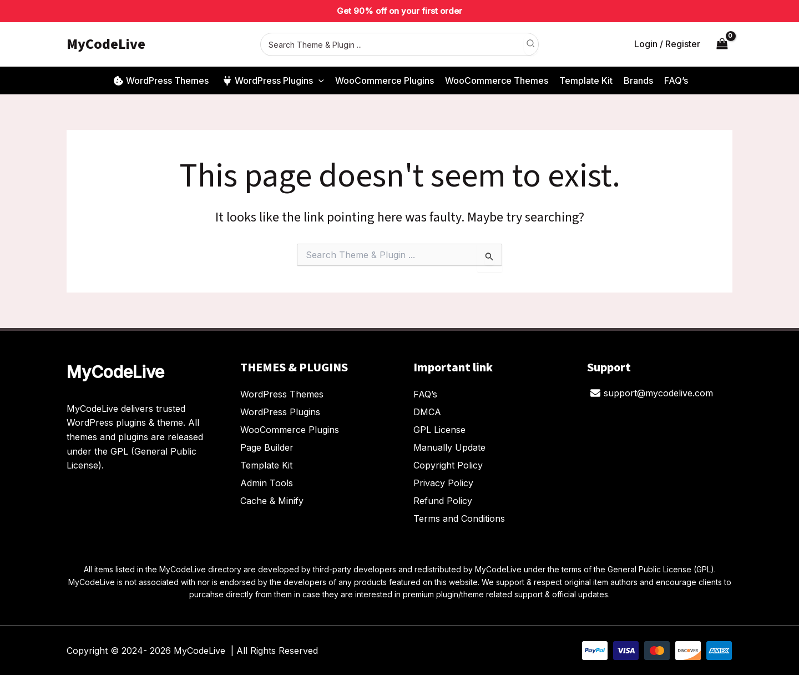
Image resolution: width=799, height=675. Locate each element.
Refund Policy (442, 500)
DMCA (427, 411)
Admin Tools (266, 482)
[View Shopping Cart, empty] (721, 44)
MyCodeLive (106, 44)
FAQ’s (425, 394)
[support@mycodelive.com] (652, 393)
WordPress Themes (281, 394)
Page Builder (267, 447)
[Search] (531, 44)
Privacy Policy (443, 482)
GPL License (439, 429)
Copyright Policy (448, 465)
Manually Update (449, 447)
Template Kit (266, 465)
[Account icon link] (667, 44)
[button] (318, 80)
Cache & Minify (272, 500)
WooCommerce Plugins (289, 429)
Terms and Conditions (459, 518)
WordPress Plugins (280, 411)
